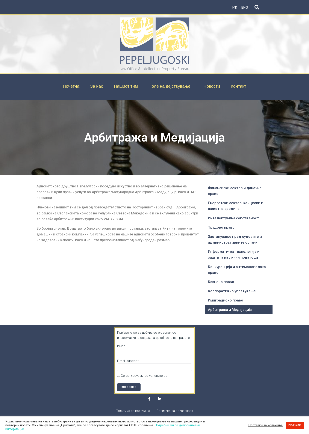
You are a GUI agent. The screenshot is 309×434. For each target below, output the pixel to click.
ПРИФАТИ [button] (294, 425)
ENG (244, 7)
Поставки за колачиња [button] (265, 425)
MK (234, 7)
